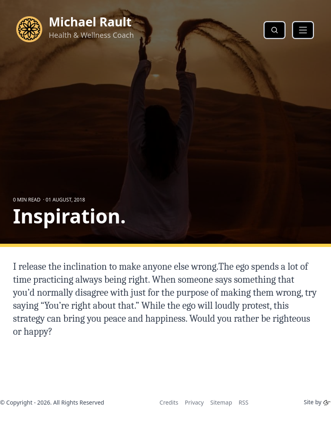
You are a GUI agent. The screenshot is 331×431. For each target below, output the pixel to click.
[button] (303, 30)
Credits (169, 402)
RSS (244, 402)
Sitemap (221, 402)
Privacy (194, 402)
